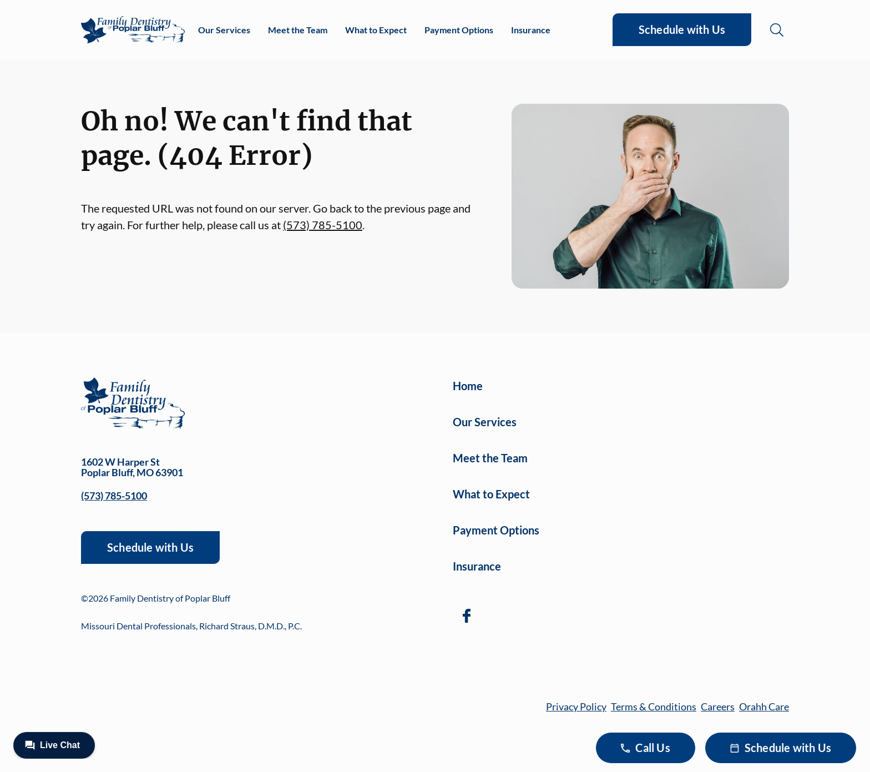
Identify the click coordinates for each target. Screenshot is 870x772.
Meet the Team (297, 29)
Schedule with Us (682, 29)
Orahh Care (764, 706)
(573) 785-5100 (322, 224)
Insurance (530, 29)
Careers (718, 706)
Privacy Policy (576, 706)
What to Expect (376, 29)
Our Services (224, 29)
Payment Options (458, 29)
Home (468, 385)
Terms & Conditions (653, 706)
